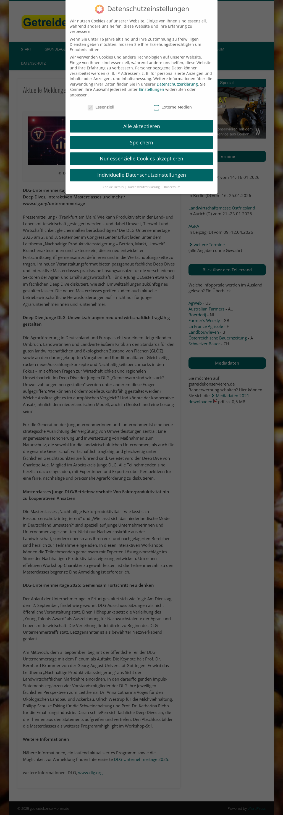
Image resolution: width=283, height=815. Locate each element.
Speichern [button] (141, 135)
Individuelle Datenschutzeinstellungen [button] (141, 167)
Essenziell (101, 100)
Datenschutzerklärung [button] (144, 180)
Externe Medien (173, 100)
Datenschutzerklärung (177, 76)
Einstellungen (151, 82)
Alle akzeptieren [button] (141, 119)
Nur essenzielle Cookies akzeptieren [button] (141, 151)
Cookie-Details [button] (113, 180)
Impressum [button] (172, 180)
